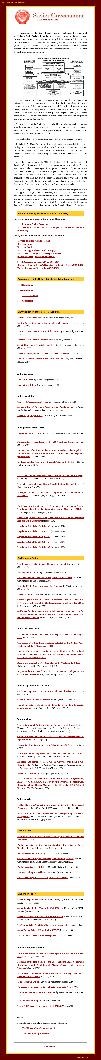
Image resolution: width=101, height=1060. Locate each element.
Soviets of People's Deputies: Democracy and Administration (45, 407)
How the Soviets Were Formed (31, 318)
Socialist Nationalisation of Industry (33, 700)
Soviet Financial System (28, 594)
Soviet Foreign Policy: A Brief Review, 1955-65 (38, 930)
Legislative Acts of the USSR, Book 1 (33, 526)
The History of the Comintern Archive (39, 1028)
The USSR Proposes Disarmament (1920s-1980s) (39, 1006)
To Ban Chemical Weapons (29, 1001)
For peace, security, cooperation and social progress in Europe (45, 987)
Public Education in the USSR (30, 867)
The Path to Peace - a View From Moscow (36, 992)
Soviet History (50, 1047)
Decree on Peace (24, 244)
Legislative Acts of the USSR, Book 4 (33, 542)
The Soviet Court (25, 380)
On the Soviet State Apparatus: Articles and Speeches (43, 323)
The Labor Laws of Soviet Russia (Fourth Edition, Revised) (45, 484)
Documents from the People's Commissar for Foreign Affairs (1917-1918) (50, 265)
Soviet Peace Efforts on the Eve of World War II (40, 916)
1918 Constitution (25, 285)
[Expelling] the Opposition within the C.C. (36, 256)
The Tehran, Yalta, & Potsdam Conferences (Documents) (42, 925)
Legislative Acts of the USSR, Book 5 (33, 547)
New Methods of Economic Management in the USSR (44, 578)
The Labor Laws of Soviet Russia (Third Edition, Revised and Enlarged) (50, 475)
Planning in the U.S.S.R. (28, 572)
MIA (3, 2)
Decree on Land (24, 247)
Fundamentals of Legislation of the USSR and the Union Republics (50, 442)
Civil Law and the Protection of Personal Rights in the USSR (45, 462)
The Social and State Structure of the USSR (38, 331)
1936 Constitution (25, 290)
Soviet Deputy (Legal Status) (30, 415)
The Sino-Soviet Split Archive (35, 1033)
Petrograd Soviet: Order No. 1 (35, 224)
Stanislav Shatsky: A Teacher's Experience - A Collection (42, 877)
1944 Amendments (30, 295)
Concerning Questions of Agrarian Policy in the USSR (43, 745)
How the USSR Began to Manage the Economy (39, 586)
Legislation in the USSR (28, 433)
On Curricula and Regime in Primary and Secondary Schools (45, 859)
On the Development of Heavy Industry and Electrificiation (44, 691)
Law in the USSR (25, 385)
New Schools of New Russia (29, 853)
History (8, 2)
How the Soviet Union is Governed (32, 340)
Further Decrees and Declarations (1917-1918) (38, 268)
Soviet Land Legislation (28, 773)
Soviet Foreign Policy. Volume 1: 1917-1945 (38, 900)
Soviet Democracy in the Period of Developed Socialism (42, 353)
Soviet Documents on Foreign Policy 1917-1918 (47, 935)
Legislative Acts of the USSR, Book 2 (33, 531)
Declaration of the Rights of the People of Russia (39, 253)
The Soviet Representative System (32, 402)
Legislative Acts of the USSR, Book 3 (33, 536)
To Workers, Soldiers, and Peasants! (33, 241)
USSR (14, 2)
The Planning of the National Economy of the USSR (43, 564)
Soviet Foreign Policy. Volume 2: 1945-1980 (38, 908)
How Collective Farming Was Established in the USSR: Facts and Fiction (50, 753)
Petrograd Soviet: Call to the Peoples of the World (48, 227)
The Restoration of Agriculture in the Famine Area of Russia (46, 725)
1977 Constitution (25, 301)
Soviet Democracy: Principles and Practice (38, 345)
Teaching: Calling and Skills (30, 872)
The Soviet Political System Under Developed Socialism (42, 359)
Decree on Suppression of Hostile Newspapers (37, 250)
